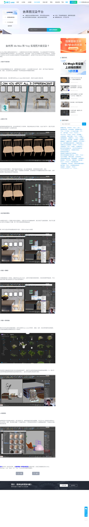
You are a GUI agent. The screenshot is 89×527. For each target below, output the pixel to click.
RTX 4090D (81, 141)
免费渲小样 (69, 141)
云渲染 (23, 2)
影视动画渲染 (24, 466)
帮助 (51, 2)
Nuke (68, 146)
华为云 (73, 134)
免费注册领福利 (53, 29)
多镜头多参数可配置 (79, 163)
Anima (76, 137)
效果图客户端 (78, 129)
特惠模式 (75, 141)
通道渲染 (74, 160)
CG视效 (80, 136)
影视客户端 (63, 127)
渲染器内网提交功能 (65, 158)
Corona (70, 132)
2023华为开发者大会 (77, 148)
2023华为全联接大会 (65, 149)
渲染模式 (63, 167)
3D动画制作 (81, 158)
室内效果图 (74, 158)
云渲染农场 (63, 136)
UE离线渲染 (79, 146)
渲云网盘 (79, 134)
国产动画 (66, 132)
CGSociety (80, 144)
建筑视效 (17, 466)
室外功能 (63, 165)
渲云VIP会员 (63, 139)
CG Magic (67, 131)
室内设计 (68, 167)
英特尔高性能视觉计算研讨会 (67, 155)
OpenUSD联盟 (64, 156)
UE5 (81, 131)
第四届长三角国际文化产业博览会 (68, 153)
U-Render (67, 161)
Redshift (74, 144)
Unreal (75, 136)
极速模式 (63, 141)
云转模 (29, 2)
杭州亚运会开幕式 (65, 151)
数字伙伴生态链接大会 (66, 148)
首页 (18, 2)
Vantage (69, 134)
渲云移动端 (71, 129)
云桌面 (72, 146)
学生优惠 (70, 139)
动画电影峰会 (64, 138)
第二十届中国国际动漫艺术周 (67, 143)
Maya (74, 127)
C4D (78, 127)
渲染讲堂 (57, 2)
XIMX (77, 155)
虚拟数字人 (71, 138)
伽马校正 (63, 160)
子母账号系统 (79, 143)
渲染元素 (80, 160)
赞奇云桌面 (71, 156)
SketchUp (76, 132)
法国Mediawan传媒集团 (66, 144)
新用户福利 (70, 136)
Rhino (67, 165)
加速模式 (82, 139)
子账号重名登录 (74, 161)
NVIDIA (75, 168)
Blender (73, 166)
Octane (81, 155)
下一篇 (36, 473)
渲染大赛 (45, 2)
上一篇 (19, 473)
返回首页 (10, 25)
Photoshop (68, 160)
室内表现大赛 (64, 129)
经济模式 (76, 139)
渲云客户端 (78, 156)
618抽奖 (81, 138)
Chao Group (63, 134)
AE (61, 132)
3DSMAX (69, 127)
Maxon (62, 161)
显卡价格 (70, 163)
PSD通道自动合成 (75, 165)
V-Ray (62, 131)
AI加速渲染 (63, 146)
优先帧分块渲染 (75, 149)
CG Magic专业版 (74, 131)
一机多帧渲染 (64, 163)
